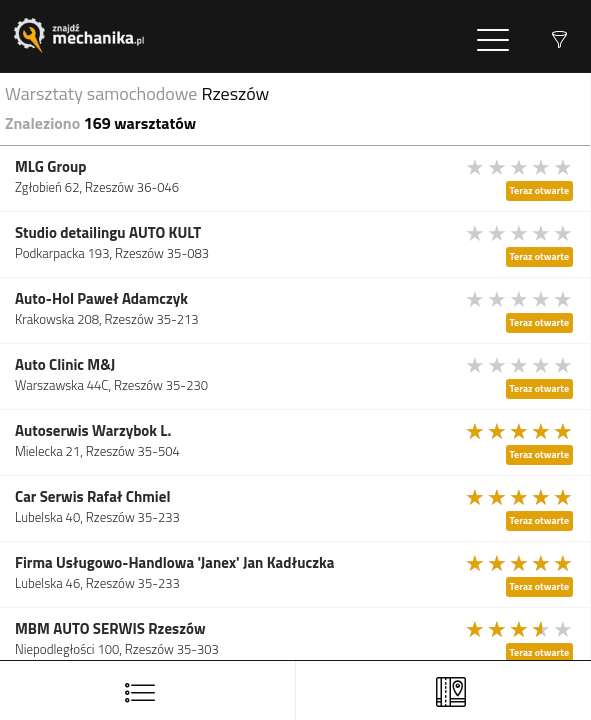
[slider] (520, 167)
